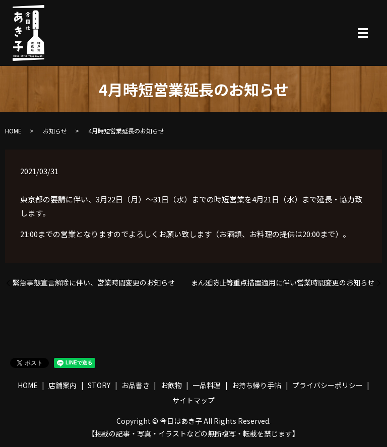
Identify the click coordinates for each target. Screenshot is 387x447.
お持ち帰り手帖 (256, 385)
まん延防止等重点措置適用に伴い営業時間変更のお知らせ (282, 282)
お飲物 (171, 385)
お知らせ (55, 130)
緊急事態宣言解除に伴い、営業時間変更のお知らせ (94, 282)
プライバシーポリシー (327, 385)
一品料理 (206, 385)
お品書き (135, 385)
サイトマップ (193, 400)
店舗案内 (62, 385)
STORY (99, 385)
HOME (13, 130)
